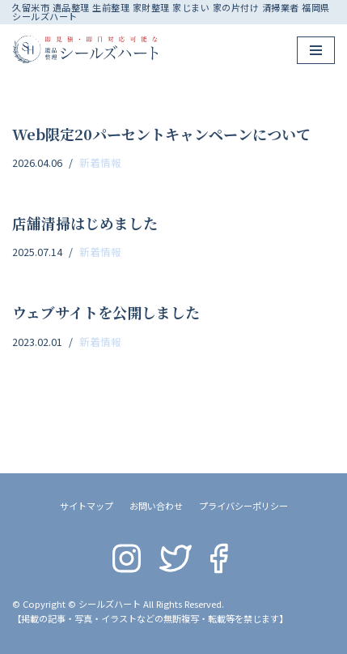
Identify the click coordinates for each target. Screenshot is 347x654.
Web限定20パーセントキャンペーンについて (161, 133)
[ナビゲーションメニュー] (316, 50)
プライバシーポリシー (243, 505)
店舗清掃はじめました (85, 222)
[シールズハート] (85, 49)
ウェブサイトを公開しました (106, 312)
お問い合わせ (156, 505)
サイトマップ (86, 505)
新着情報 (100, 162)
